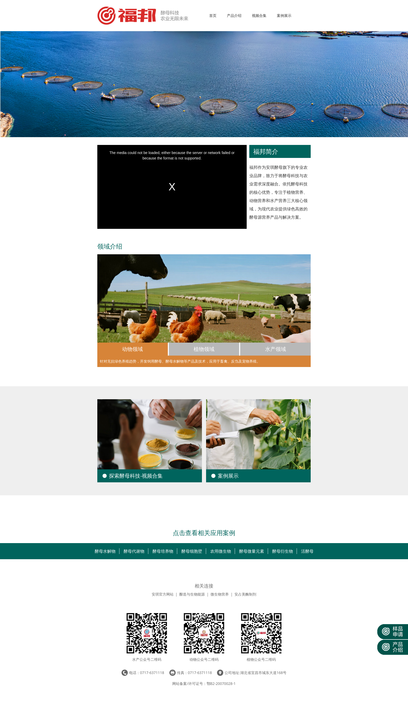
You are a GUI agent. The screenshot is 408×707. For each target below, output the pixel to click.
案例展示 (284, 15)
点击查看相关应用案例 (204, 533)
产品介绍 (234, 15)
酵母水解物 (105, 551)
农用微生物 (220, 551)
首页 (212, 15)
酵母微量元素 (251, 551)
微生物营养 (220, 594)
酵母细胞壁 (191, 551)
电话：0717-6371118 (146, 672)
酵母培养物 (162, 551)
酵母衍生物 (282, 551)
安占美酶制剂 (245, 594)
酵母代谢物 (134, 551)
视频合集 (259, 15)
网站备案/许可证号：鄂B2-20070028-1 (203, 683)
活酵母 (307, 551)
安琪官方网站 (163, 594)
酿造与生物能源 (192, 594)
